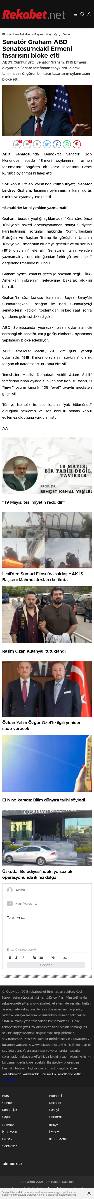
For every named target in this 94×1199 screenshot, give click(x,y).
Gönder (46, 965)
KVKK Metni (58, 1139)
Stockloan (9, 1080)
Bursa (6, 1096)
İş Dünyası (9, 1132)
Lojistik (7, 1139)
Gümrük (8, 1125)
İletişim (54, 1132)
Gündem (8, 1103)
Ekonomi (55, 1096)
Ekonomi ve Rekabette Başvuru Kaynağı (29, 34)
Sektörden (56, 1117)
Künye (53, 1125)
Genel (66, 34)
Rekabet (55, 1103)
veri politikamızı (49, 1195)
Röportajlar (9, 1110)
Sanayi (54, 1110)
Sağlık (6, 1117)
